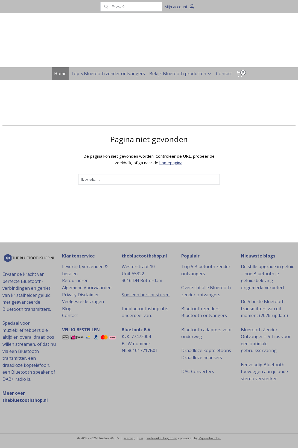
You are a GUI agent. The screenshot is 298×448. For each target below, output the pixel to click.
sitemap (129, 438)
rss (141, 438)
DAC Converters (197, 371)
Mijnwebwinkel (209, 438)
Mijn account (179, 6)
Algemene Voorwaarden (87, 288)
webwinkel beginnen (162, 438)
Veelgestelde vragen (83, 301)
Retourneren (75, 280)
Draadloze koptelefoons (206, 350)
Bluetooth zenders (200, 309)
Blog (67, 309)
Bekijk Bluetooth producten (180, 74)
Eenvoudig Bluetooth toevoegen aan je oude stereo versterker (264, 372)
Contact (224, 74)
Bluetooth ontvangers (204, 315)
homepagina (170, 162)
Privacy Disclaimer (80, 295)
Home (60, 74)
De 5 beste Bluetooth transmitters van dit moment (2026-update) (264, 308)
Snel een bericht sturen (146, 295)
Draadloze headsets (201, 358)
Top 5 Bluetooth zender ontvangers (108, 74)
